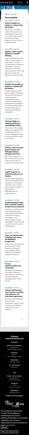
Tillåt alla (4, 428)
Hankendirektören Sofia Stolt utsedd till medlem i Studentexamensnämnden (15, 204)
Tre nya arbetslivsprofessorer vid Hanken (13, 266)
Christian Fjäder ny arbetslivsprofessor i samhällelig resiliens (13, 123)
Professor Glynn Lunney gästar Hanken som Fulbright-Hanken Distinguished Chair (14, 150)
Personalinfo (8, 20)
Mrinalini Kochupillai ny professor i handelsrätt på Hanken (14, 86)
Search (22, 2)
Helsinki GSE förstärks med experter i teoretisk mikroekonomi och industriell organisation (14, 293)
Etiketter (7, 14)
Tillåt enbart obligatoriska (9, 433)
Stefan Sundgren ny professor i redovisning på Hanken (14, 25)
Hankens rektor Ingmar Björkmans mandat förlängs (14, 53)
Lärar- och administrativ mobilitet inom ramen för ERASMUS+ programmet (14, 238)
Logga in (24, 2)
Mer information (10, 426)
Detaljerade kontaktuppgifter (14, 396)
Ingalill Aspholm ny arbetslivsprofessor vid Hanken (14, 174)
